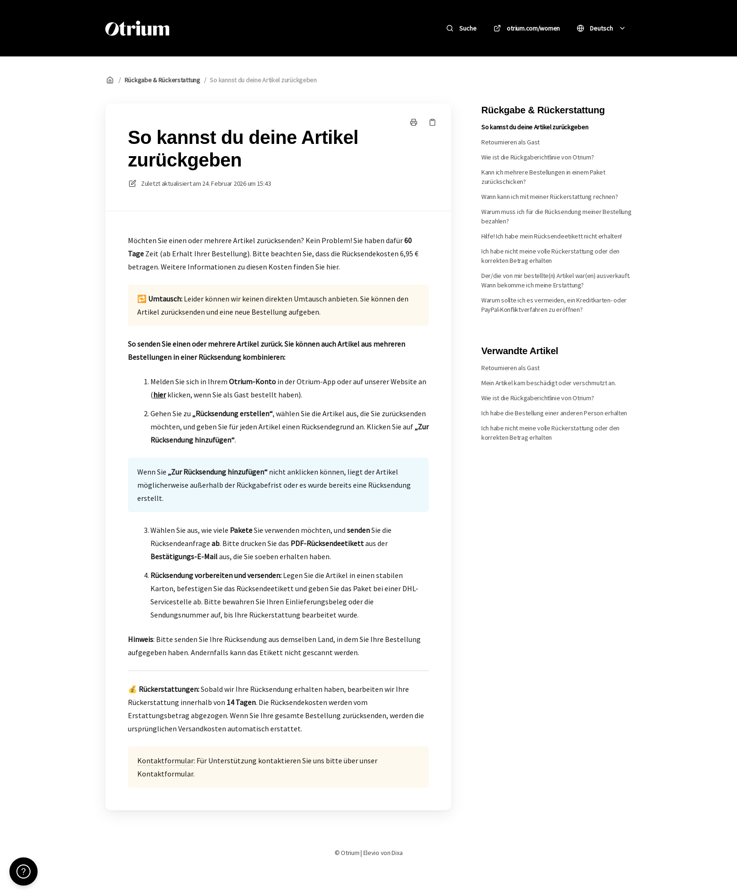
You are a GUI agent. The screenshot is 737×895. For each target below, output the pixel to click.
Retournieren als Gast (510, 142)
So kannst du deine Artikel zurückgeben (263, 80)
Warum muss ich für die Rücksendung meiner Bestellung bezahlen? (556, 216)
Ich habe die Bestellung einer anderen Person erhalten (554, 413)
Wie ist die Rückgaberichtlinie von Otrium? (537, 157)
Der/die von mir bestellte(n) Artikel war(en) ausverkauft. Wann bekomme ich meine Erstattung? (555, 280)
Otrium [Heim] (198, 28)
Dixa (397, 852)
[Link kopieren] (432, 122)
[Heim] (137, 28)
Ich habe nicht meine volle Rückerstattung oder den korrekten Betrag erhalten (550, 256)
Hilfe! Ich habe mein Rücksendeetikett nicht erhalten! (551, 236)
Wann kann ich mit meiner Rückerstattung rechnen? (549, 196)
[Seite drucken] (413, 122)
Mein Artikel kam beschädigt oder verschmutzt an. (548, 383)
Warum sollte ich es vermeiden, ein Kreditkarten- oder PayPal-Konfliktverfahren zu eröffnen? (554, 305)
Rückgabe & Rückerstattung (162, 80)
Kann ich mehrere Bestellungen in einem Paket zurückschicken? (543, 177)
